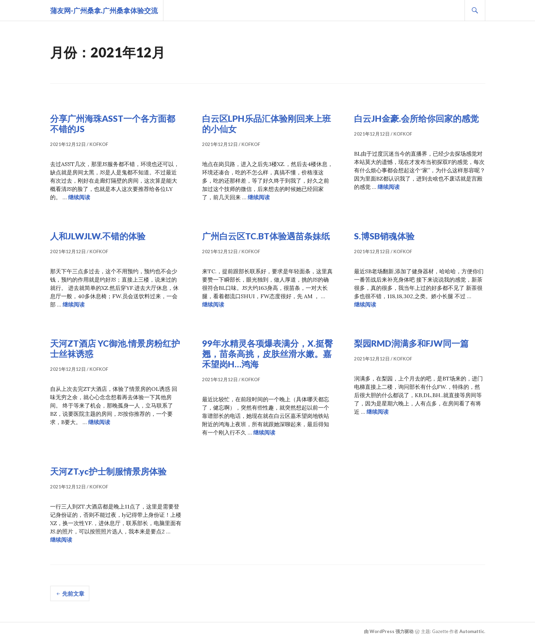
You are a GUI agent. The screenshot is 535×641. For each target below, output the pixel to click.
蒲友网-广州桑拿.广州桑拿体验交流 (104, 10)
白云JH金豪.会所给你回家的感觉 (416, 118)
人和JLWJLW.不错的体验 (97, 236)
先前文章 (73, 593)
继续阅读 (79, 197)
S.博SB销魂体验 (384, 236)
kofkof (98, 144)
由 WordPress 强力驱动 (388, 631)
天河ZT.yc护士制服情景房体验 (108, 471)
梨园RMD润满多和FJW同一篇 (411, 343)
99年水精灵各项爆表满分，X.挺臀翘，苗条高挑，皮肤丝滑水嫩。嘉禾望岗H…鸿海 (267, 353)
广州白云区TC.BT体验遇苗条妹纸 (266, 236)
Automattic (471, 631)
